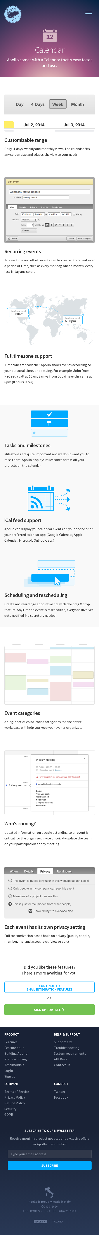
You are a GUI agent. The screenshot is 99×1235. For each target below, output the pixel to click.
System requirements (70, 1053)
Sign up (9, 1076)
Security (10, 1109)
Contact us (62, 1065)
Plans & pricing (15, 1059)
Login (8, 1070)
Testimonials (14, 1065)
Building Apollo (16, 1053)
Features (10, 1042)
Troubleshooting (67, 1047)
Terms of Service (16, 1091)
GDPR (8, 1114)
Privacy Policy (14, 1097)
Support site (63, 1042)
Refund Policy (14, 1103)
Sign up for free (49, 1009)
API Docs (60, 1059)
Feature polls (14, 1047)
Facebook (61, 1097)
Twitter (59, 1091)
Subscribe (49, 1165)
